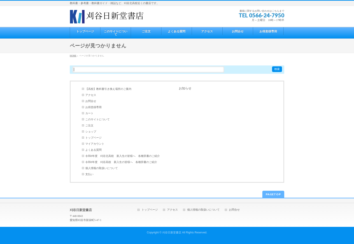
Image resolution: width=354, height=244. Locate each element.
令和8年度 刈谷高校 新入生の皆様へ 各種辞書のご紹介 (121, 162)
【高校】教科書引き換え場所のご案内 (108, 89)
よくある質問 (93, 149)
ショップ (90, 131)
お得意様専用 (93, 107)
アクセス (90, 95)
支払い (89, 174)
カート (89, 113)
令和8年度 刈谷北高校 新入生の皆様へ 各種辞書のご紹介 (122, 156)
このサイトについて (97, 119)
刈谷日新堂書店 (171, 232)
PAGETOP (273, 194)
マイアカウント (94, 143)
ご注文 (89, 125)
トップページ (93, 137)
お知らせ (185, 88)
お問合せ (90, 101)
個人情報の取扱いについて (101, 168)
